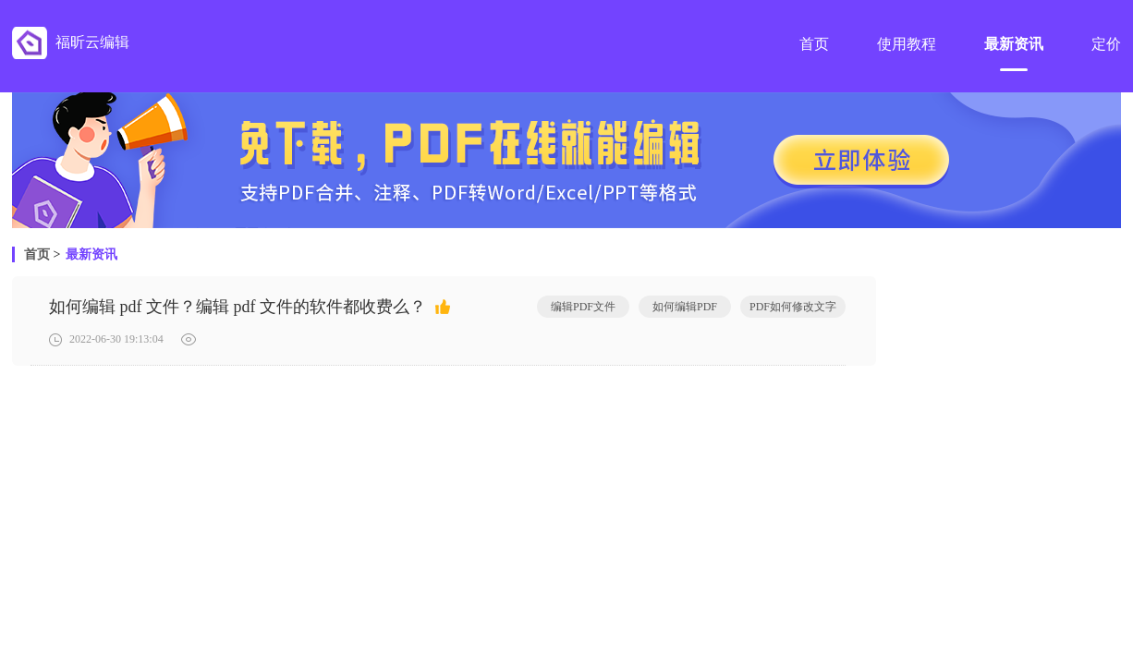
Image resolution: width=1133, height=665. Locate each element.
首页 (37, 254)
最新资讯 (91, 254)
